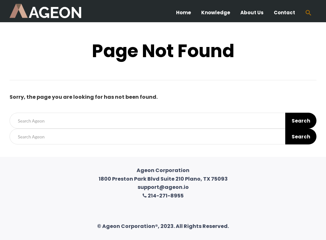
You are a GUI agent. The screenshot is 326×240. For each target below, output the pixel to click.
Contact (284, 12)
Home (183, 12)
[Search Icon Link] (308, 13)
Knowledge (215, 12)
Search (301, 120)
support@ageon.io (163, 187)
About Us (252, 12)
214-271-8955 (163, 195)
